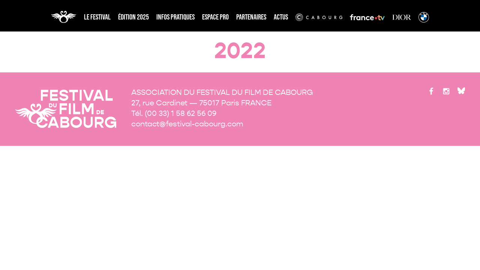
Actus (281, 17)
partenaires (251, 17)
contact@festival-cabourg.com (187, 124)
